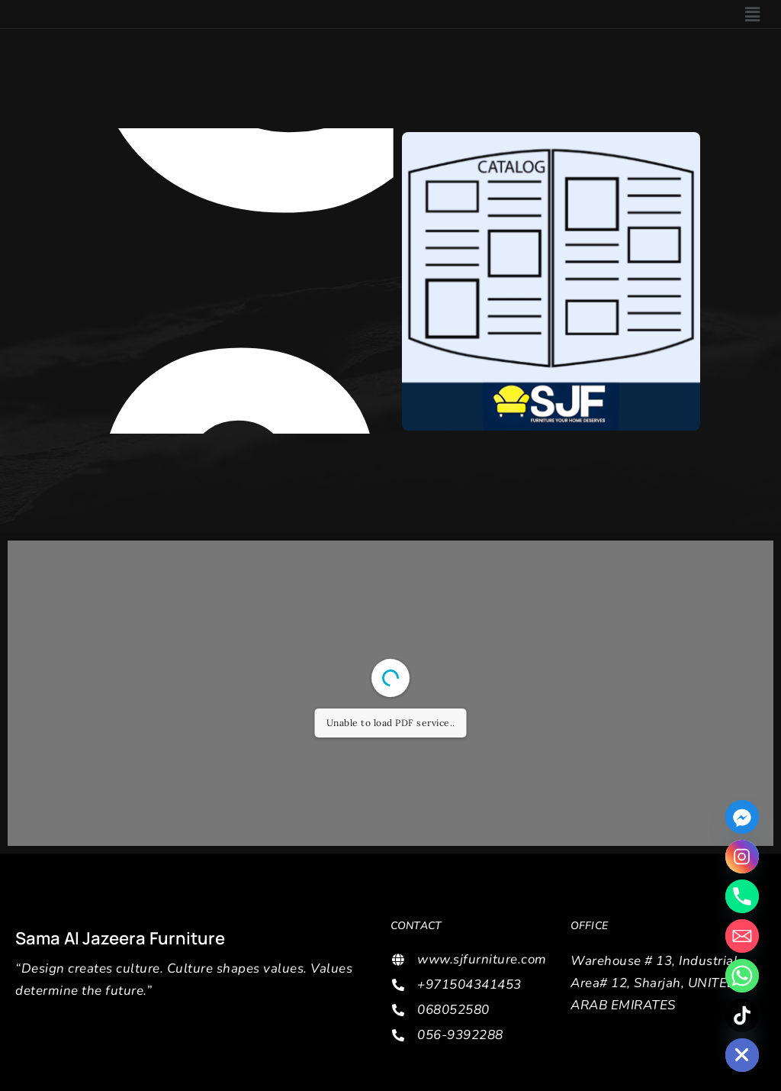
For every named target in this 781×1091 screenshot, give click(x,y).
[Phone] (742, 896)
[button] (752, 14)
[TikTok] (742, 1015)
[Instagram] (742, 856)
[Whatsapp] (742, 976)
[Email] (742, 936)
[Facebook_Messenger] (742, 817)
